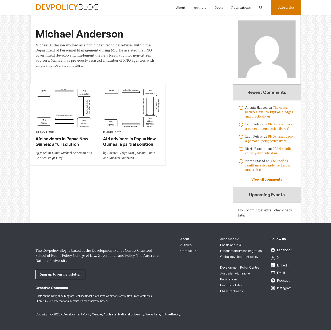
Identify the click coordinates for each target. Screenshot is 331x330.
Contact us (188, 251)
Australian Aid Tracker (235, 273)
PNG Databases (231, 291)
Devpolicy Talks (231, 285)
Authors (200, 7)
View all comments (266, 179)
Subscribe (286, 7)
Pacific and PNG (231, 245)
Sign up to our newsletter (60, 274)
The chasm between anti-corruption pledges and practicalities (269, 112)
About (180, 7)
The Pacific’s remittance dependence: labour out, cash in (267, 165)
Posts (219, 7)
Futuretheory (171, 314)
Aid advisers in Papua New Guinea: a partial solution (129, 141)
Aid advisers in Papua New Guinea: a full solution (61, 141)
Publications (241, 7)
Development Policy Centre (239, 267)
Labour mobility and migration (241, 251)
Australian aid (229, 239)
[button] (261, 7)
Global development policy (239, 256)
